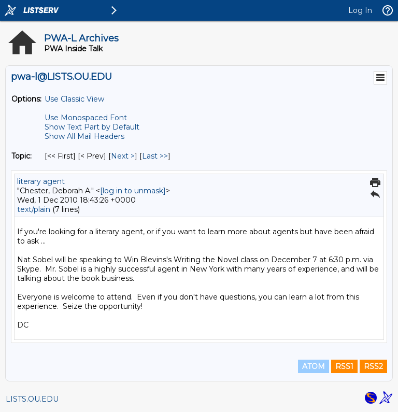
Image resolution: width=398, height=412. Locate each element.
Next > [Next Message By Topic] (123, 156)
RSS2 (373, 366)
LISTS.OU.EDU (32, 399)
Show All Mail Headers (84, 136)
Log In (360, 10)
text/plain (33, 209)
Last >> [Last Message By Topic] (155, 156)
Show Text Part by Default (92, 127)
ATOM (313, 366)
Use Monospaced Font (86, 117)
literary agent (41, 181)
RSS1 (344, 366)
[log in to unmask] (133, 190)
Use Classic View (74, 99)
